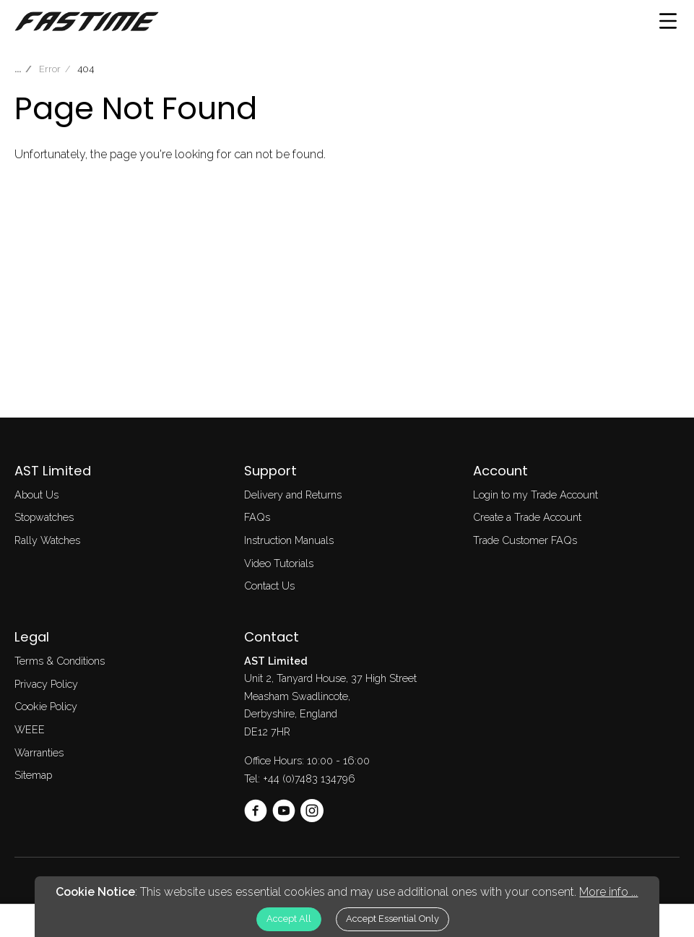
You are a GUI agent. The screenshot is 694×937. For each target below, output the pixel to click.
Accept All (288, 918)
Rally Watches (47, 540)
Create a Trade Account (527, 517)
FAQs (257, 517)
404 (85, 69)
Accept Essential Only (392, 918)
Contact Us (269, 585)
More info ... (608, 892)
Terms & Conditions (59, 661)
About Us (36, 494)
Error (50, 69)
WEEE (29, 729)
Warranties (39, 752)
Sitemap (33, 775)
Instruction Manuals (289, 540)
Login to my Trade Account (535, 494)
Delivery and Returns (293, 494)
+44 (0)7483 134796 (309, 778)
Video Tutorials (278, 563)
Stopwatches (44, 517)
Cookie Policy (45, 706)
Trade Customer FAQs (525, 540)
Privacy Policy (46, 684)
